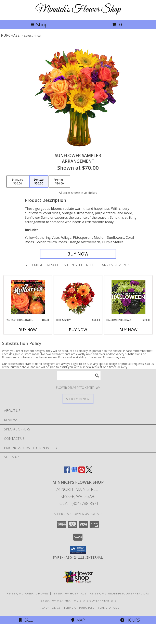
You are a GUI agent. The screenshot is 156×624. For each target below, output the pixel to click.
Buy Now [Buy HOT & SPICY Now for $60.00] (78, 329)
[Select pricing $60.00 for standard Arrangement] (18, 181)
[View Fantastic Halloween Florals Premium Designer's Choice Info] (28, 296)
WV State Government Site (95, 600)
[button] (78, 550)
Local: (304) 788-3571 (78, 503)
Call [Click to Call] (26, 620)
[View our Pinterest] (81, 471)
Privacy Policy (48, 607)
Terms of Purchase (79, 607)
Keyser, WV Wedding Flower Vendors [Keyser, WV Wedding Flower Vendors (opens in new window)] (119, 593)
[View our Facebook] (67, 471)
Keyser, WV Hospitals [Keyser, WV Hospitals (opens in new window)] (69, 593)
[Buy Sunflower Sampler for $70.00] (78, 254)
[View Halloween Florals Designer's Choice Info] (128, 296)
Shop (39, 24)
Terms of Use (108, 607)
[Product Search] (79, 375)
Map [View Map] (78, 620)
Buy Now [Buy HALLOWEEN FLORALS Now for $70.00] (128, 329)
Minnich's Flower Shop (78, 9)
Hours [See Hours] (130, 620)
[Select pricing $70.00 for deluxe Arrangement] (39, 181)
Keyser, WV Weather (55, 600)
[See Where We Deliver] (78, 399)
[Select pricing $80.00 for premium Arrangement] (59, 181)
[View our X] (89, 471)
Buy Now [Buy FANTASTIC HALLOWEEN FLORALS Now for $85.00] (27, 329)
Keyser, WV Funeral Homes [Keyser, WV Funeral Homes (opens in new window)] (28, 593)
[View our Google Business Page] (74, 471)
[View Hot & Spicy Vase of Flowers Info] (78, 296)
